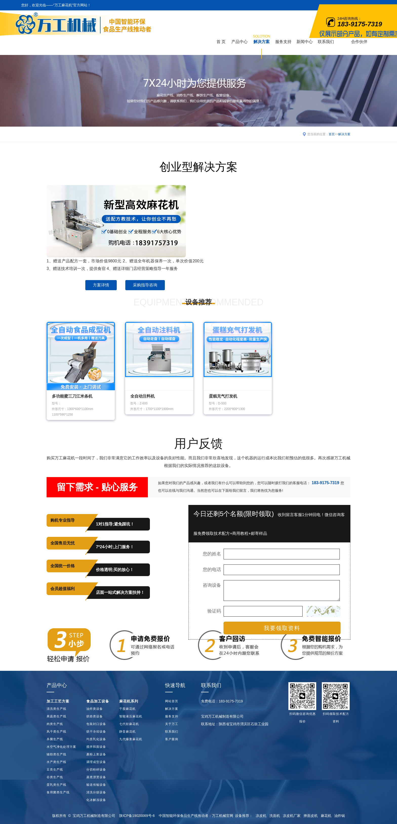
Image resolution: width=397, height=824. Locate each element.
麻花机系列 (128, 701)
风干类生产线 (56, 731)
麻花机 (326, 816)
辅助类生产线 (56, 754)
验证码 (214, 611)
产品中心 (239, 42)
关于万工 (171, 724)
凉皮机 (261, 816)
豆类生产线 (55, 769)
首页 (332, 134)
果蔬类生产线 (56, 716)
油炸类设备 (94, 709)
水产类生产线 (56, 762)
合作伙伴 (359, 42)
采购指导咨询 (145, 285)
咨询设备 (212, 585)
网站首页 (171, 701)
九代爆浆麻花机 (130, 739)
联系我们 (326, 42)
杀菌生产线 (55, 739)
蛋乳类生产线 (56, 785)
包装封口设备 (96, 724)
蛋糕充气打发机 (223, 396)
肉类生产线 (55, 724)
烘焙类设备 (94, 716)
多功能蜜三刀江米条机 (72, 396)
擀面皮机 (311, 816)
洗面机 (274, 816)
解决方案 (261, 38)
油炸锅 (339, 816)
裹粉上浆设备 (96, 754)
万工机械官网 (222, 816)
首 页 (221, 42)
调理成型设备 (96, 762)
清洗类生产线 (56, 709)
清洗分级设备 (96, 792)
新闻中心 (304, 42)
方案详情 (101, 285)
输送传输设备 (96, 785)
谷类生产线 (55, 777)
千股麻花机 (127, 709)
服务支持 (283, 42)
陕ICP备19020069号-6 (137, 816)
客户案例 (171, 739)
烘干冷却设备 (96, 731)
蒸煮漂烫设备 (96, 777)
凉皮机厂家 (292, 816)
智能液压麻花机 (130, 716)
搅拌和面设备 (96, 747)
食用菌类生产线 (58, 792)
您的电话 (212, 569)
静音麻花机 (127, 731)
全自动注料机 (142, 396)
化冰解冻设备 (96, 800)
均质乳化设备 (96, 739)
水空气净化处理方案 (61, 747)
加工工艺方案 (58, 701)
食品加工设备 (97, 701)
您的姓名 (212, 553)
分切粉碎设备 (96, 769)
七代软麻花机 (129, 724)
